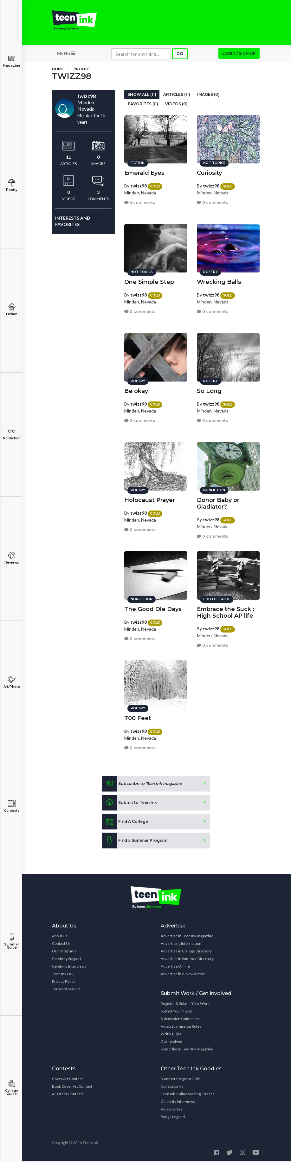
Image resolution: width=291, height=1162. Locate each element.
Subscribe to (142, 784)
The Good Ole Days (153, 608)
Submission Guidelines (180, 1019)
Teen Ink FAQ (63, 974)
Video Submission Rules (181, 1026)
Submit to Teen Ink (129, 803)
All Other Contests (68, 1094)
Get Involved (171, 1042)
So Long (209, 390)
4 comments (139, 202)
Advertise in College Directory (186, 951)
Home (58, 69)
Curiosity (209, 172)
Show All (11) (141, 95)
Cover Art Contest (67, 1079)
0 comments (212, 202)
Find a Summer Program (134, 841)
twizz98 (138, 185)
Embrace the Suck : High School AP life (225, 612)
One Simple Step (149, 281)
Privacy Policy (63, 982)
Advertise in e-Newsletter (183, 974)
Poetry (12, 185)
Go (180, 54)
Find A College (125, 822)
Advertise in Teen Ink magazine (187, 936)
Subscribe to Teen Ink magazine (187, 1049)
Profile (81, 69)
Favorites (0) (143, 104)
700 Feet (137, 717)
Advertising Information (181, 944)
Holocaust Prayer (149, 499)
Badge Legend (173, 1117)
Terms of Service (66, 989)
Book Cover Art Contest (72, 1087)
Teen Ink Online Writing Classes (188, 1094)
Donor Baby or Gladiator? (218, 503)
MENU (66, 54)
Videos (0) (176, 104)
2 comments (139, 420)
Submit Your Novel (176, 1011)
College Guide (12, 1088)
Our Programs (64, 951)
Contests (12, 806)
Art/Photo (12, 682)
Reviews (12, 558)
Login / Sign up (239, 54)
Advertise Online (175, 966)
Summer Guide (12, 941)
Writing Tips (171, 1034)
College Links (172, 1087)
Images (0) (208, 95)
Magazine (12, 61)
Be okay (136, 390)
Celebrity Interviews (69, 966)
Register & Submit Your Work (185, 1004)
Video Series (171, 1109)
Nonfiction (12, 433)
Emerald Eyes (144, 172)
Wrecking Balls (219, 281)
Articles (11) (176, 95)
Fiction (12, 309)
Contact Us (61, 944)
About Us (60, 936)
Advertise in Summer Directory (187, 959)
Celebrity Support (66, 959)
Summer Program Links (181, 1079)
